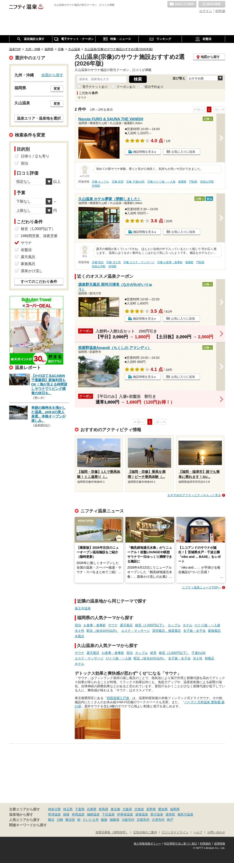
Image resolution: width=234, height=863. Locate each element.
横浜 (51, 819)
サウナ (113, 625)
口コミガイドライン (175, 832)
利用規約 (205, 843)
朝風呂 (209, 658)
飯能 (104, 819)
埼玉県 (68, 809)
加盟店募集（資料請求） (112, 832)
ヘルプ (197, 832)
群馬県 (103, 809)
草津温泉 (54, 814)
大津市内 (158, 819)
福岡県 (175, 809)
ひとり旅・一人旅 (207, 625)
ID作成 (220, 11)
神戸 (170, 819)
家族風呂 (214, 630)
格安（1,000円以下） (150, 625)
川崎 (60, 819)
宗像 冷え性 (113, 262)
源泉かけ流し (32, 271)
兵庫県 (91, 809)
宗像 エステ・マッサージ (138, 262)
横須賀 (70, 819)
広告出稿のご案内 (145, 832)
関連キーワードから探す (28, 825)
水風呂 (79, 636)
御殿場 (114, 819)
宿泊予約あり (154, 87)
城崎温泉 (93, 814)
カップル (174, 625)
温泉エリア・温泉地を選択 (39, 118)
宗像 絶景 (117, 181)
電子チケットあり (95, 87)
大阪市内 (128, 819)
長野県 (151, 809)
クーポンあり (126, 87)
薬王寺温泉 (83, 608)
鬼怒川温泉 (185, 814)
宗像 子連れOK (135, 181)
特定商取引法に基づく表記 (180, 843)
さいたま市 (91, 819)
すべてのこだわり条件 (39, 281)
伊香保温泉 (125, 814)
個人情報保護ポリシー (147, 843)
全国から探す (52, 75)
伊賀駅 (96, 185)
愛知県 (163, 809)
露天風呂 (126, 625)
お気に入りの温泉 (182, 4)
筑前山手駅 (207, 181)
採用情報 (219, 843)
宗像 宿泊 (98, 262)
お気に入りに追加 (183, 151)
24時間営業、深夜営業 (39, 236)
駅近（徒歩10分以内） (103, 630)
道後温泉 (141, 814)
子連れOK (198, 653)
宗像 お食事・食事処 (170, 262)
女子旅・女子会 (194, 630)
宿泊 (78, 625)
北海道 (139, 809)
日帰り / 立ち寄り (35, 156)
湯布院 (170, 814)
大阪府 (127, 809)
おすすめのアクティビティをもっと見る (194, 495)
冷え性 (79, 630)
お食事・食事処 (94, 625)
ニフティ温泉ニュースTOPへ (201, 587)
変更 (57, 88)
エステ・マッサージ (135, 630)
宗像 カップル (100, 181)
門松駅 (193, 181)
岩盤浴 (26, 250)
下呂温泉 (108, 814)
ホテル (187, 625)
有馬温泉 (78, 814)
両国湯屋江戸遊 (118, 698)
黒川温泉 (156, 814)
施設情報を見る (143, 151)
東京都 (115, 809)
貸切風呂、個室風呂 (166, 630)
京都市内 (143, 819)
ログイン (205, 11)
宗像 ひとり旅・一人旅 (161, 181)
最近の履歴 (212, 4)
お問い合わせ (216, 832)
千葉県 (80, 809)
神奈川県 (54, 809)
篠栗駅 (182, 181)
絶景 (153, 653)
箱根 (66, 814)
